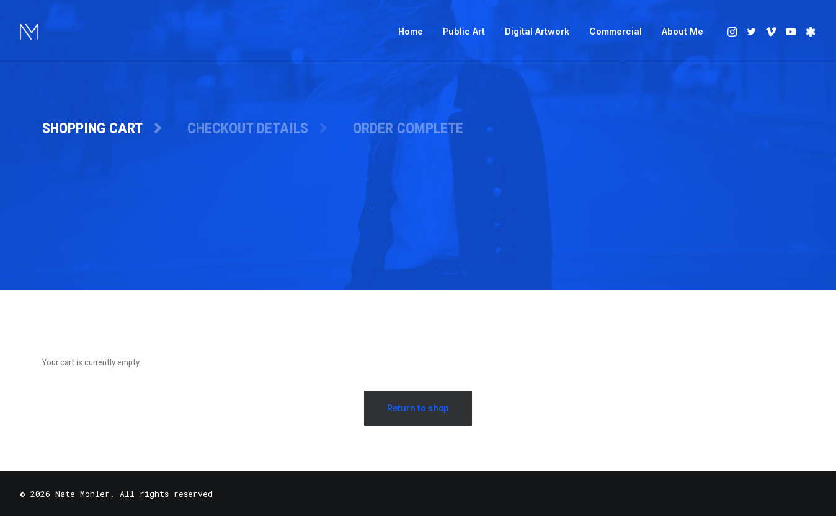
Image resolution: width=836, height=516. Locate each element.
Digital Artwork (537, 31)
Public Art (464, 31)
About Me (682, 31)
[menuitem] (410, 31)
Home (410, 31)
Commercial (615, 31)
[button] (733, 31)
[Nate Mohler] (29, 31)
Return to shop (418, 408)
